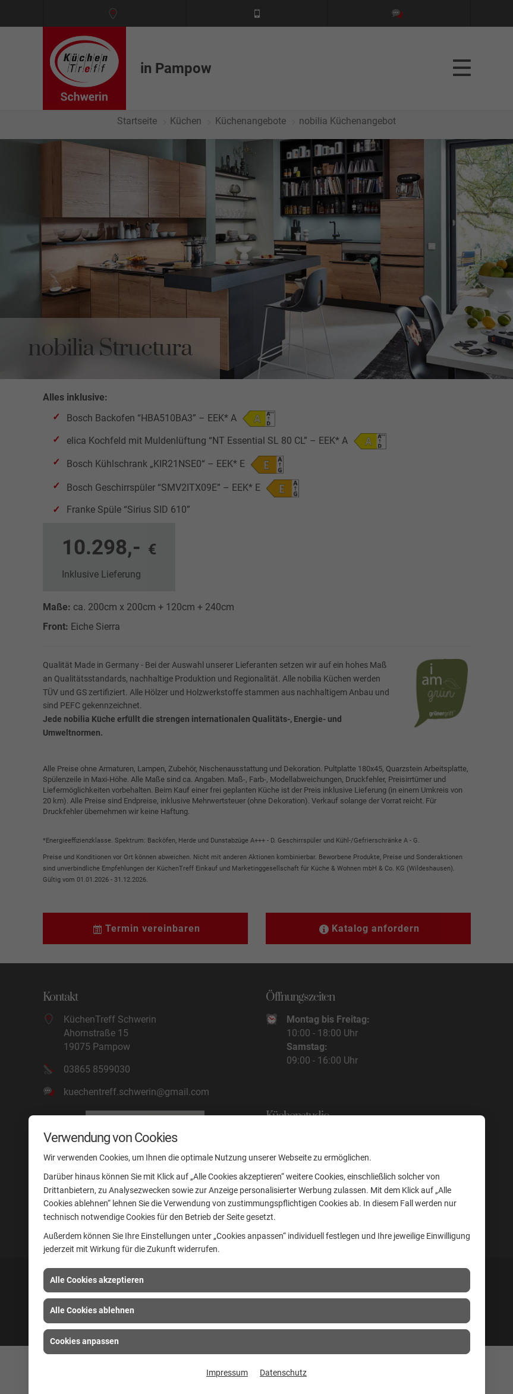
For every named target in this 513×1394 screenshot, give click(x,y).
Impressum (227, 1372)
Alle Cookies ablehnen (92, 1310)
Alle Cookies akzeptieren (97, 1280)
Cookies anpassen (84, 1341)
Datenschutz (283, 1372)
